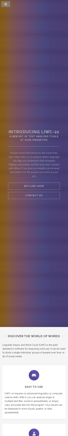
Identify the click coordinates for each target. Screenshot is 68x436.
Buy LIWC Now (34, 186)
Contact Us (33, 195)
